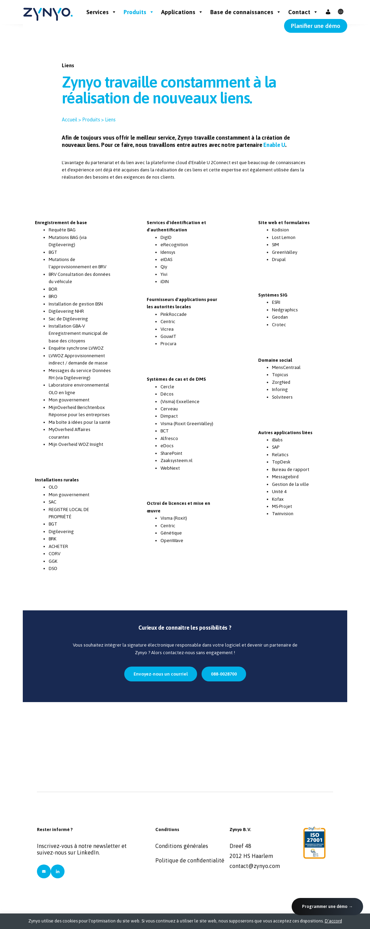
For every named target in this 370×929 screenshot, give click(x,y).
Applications (182, 12)
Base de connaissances (245, 12)
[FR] (340, 12)
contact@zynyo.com (255, 866)
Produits (139, 12)
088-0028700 (224, 674)
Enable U (274, 145)
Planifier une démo (315, 25)
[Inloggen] (328, 12)
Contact (303, 12)
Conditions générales (181, 846)
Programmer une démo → (327, 906)
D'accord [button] (333, 920)
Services (101, 12)
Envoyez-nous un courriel (161, 674)
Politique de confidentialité (189, 860)
